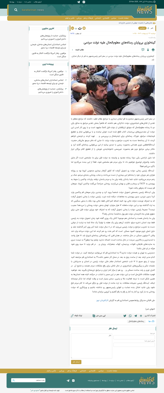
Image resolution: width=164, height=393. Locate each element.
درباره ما (19, 2)
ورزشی (78, 18)
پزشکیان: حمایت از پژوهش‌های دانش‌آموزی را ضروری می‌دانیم (53, 37)
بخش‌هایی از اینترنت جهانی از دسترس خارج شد (136, 22)
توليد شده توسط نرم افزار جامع (44, 390)
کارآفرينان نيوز (102, 300)
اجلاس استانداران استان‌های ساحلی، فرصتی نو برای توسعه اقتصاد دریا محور (48, 46)
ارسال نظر (113, 328)
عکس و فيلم (70, 18)
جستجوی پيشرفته (93, 380)
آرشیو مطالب (38, 2)
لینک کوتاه (76, 316)
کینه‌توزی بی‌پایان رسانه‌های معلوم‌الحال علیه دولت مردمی (119, 42)
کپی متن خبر (98, 316)
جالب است (79, 49)
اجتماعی (98, 18)
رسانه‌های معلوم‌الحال (136, 321)
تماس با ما (28, 2)
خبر (152, 28)
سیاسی (113, 18)
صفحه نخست (123, 18)
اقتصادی (106, 18)
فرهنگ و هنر (88, 18)
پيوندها (12, 2)
